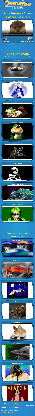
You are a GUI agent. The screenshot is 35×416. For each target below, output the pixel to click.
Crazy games (15, 407)
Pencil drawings (17, 60)
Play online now (19, 404)
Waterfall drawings (17, 240)
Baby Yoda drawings (17, 343)
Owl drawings (17, 281)
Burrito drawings (17, 102)
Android (3, 407)
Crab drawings (17, 261)
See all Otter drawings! (26, 41)
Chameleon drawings (17, 184)
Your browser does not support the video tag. (17, 28)
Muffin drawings (17, 302)
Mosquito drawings (17, 143)
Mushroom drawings (17, 122)
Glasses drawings (17, 204)
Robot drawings (17, 163)
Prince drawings (17, 384)
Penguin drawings (17, 363)
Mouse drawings (17, 322)
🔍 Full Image (6, 41)
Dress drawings (17, 81)
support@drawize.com (7, 412)
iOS (7, 407)
